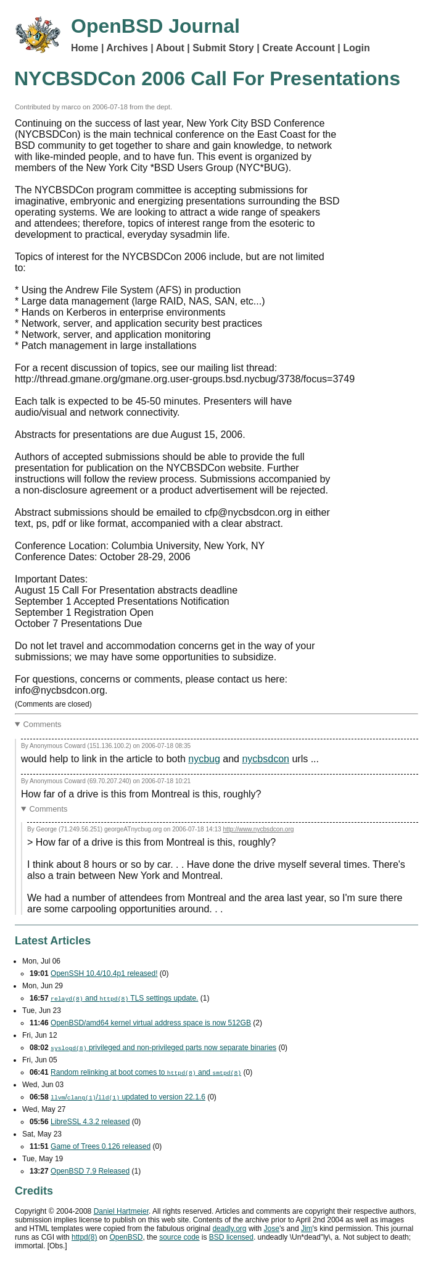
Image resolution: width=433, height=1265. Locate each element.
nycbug (204, 759)
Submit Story (223, 48)
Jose (271, 1228)
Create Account (298, 48)
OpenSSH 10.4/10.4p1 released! (104, 973)
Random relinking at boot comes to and (146, 1072)
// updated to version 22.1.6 (128, 1097)
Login (356, 48)
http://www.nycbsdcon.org (258, 829)
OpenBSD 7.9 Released (90, 1171)
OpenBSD (125, 1237)
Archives (127, 48)
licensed (231, 1237)
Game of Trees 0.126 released (101, 1146)
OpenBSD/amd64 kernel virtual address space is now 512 (151, 1023)
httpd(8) (84, 1237)
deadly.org (229, 1228)
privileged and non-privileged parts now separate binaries (163, 1047)
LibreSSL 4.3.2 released (90, 1121)
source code (179, 1237)
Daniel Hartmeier (121, 1211)
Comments (42, 724)
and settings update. (124, 998)
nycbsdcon (265, 759)
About (170, 48)
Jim (307, 1228)
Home (84, 48)
